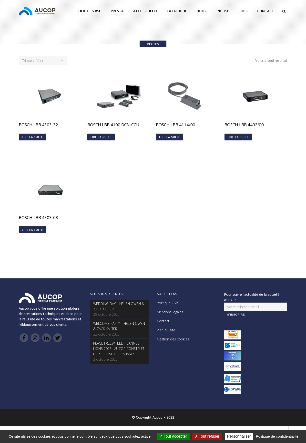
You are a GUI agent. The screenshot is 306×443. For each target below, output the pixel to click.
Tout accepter (173, 436)
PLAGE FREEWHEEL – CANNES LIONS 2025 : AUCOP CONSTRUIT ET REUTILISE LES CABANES (118, 348)
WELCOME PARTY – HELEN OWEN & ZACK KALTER (119, 326)
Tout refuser (207, 436)
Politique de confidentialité (277, 436)
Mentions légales (170, 312)
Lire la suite (32, 137)
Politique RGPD (168, 303)
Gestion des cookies (173, 339)
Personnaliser (239, 436)
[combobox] (43, 60)
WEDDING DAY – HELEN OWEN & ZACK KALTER (118, 306)
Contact (163, 321)
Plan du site (166, 330)
